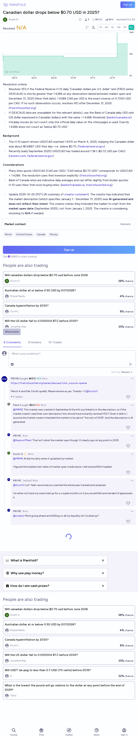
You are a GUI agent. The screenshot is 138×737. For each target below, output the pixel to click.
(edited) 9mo (30, 480)
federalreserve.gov (91, 146)
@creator (19, 515)
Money (54, 234)
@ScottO (92, 391)
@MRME (18, 409)
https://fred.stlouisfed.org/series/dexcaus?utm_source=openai (49, 383)
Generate (125, 224)
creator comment (76, 194)
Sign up (127, 4)
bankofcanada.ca (119, 117)
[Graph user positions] (93, 27)
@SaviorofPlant (22, 440)
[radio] (100, 27)
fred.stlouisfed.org (22, 108)
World (8, 234)
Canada (41, 234)
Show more (12, 331)
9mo (45, 378)
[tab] (12, 342)
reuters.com (18, 156)
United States (24, 234)
